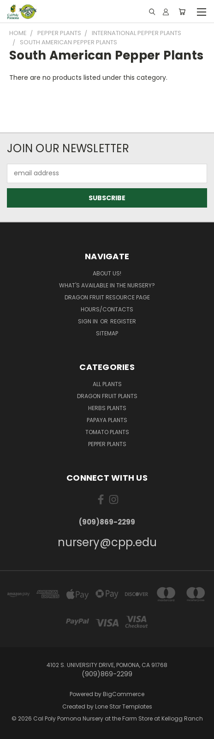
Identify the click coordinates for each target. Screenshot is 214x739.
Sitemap (107, 333)
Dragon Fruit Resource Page (107, 297)
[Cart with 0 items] (182, 11)
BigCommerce (123, 694)
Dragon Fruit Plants (107, 396)
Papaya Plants (107, 420)
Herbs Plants (107, 408)
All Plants (107, 384)
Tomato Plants (107, 432)
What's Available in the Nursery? (107, 285)
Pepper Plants (107, 444)
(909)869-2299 (107, 522)
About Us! (107, 273)
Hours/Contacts (107, 309)
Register (123, 321)
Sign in (88, 321)
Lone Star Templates (123, 706)
